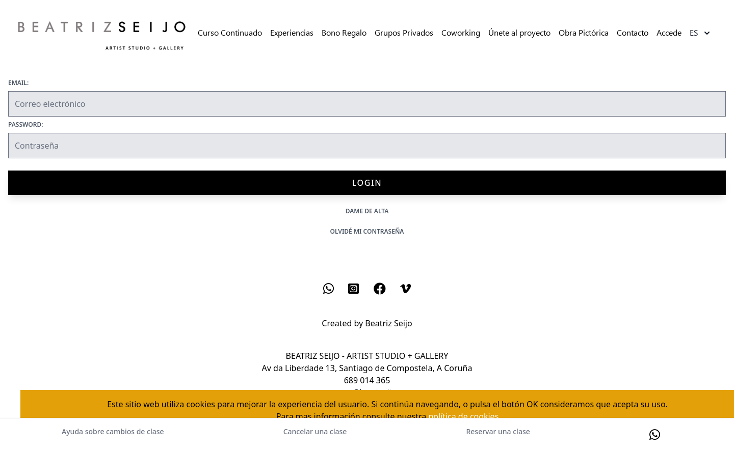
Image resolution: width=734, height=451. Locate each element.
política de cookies (463, 416)
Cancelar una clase (315, 431)
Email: (18, 83)
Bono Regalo (344, 33)
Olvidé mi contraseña (367, 231)
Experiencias (291, 33)
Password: (25, 125)
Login (367, 182)
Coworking (460, 33)
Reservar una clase (498, 431)
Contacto (632, 33)
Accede (669, 33)
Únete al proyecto (519, 33)
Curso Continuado (230, 33)
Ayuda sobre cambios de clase (113, 431)
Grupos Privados (404, 33)
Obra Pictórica (584, 33)
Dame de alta (367, 211)
